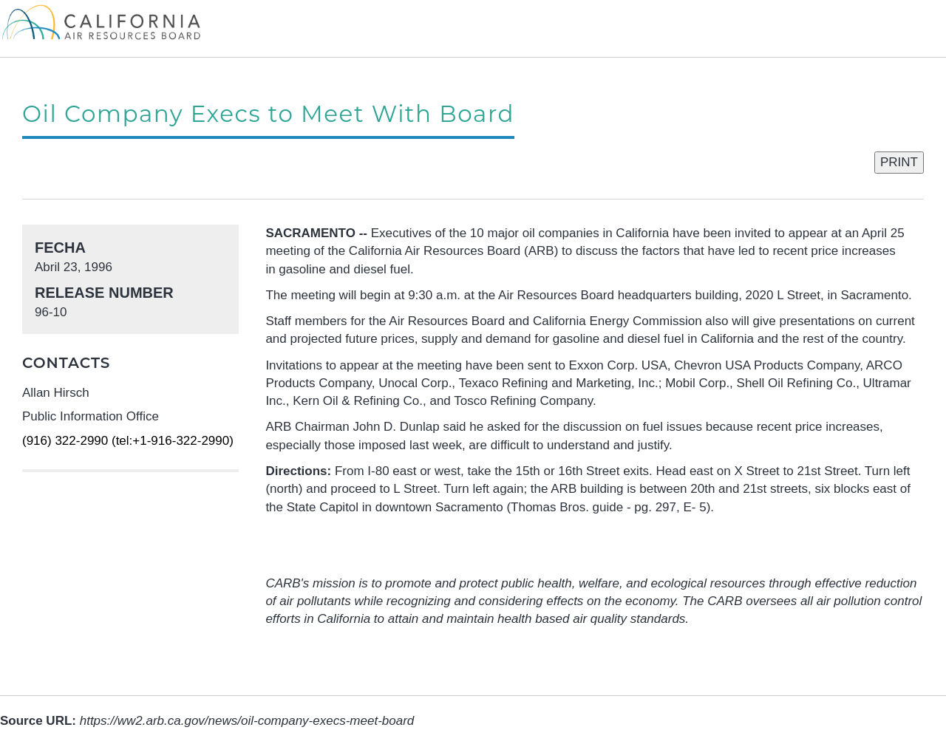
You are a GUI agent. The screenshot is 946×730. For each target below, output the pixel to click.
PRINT (899, 162)
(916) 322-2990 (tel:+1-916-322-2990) (128, 441)
